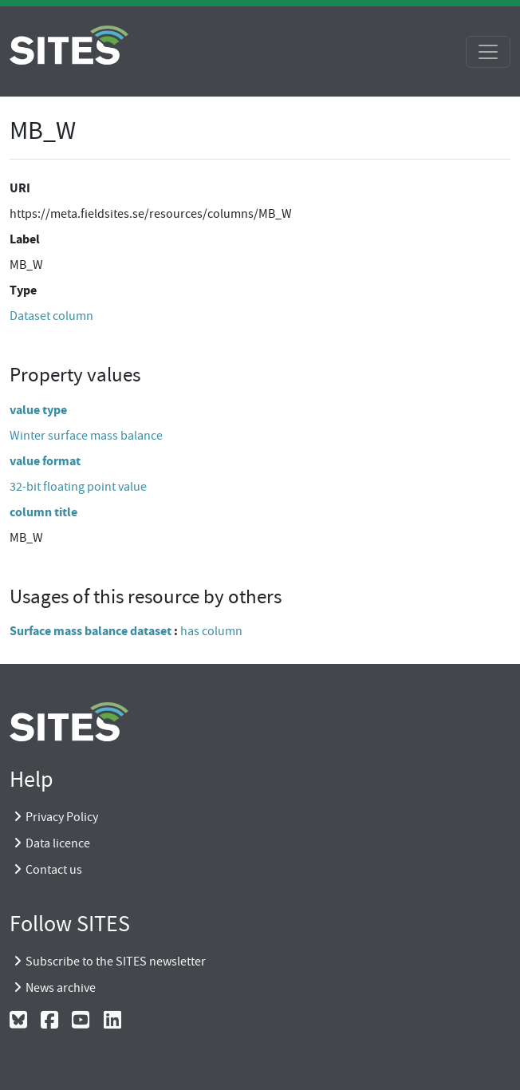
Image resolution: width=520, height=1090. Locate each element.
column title (43, 512)
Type (23, 290)
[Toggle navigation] (488, 52)
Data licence (58, 843)
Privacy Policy (62, 817)
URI (20, 188)
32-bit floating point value (78, 487)
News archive (61, 988)
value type (38, 409)
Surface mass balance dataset (90, 630)
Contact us (54, 870)
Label (25, 239)
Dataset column (51, 316)
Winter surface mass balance (86, 436)
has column (211, 631)
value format (45, 460)
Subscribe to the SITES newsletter (116, 962)
